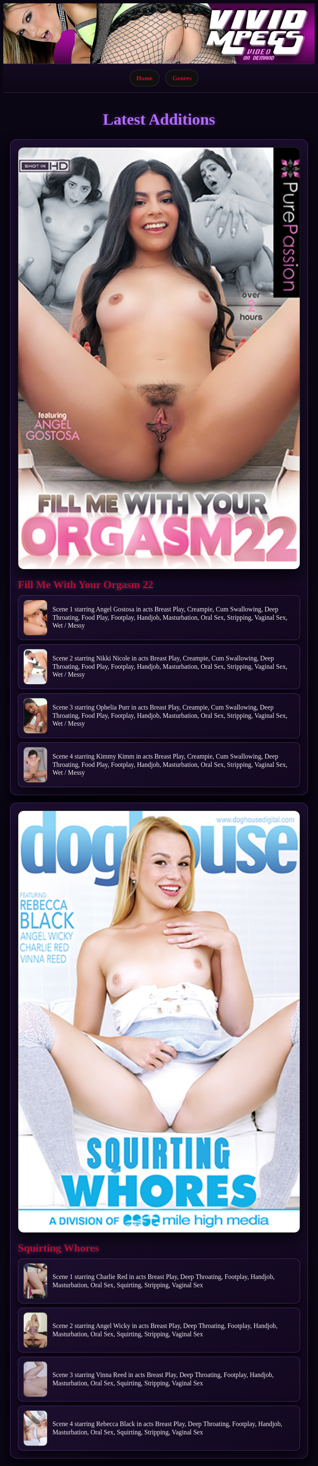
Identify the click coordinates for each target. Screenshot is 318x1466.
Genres (181, 77)
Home (145, 77)
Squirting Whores (58, 1248)
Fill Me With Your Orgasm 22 (85, 585)
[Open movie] (159, 358)
